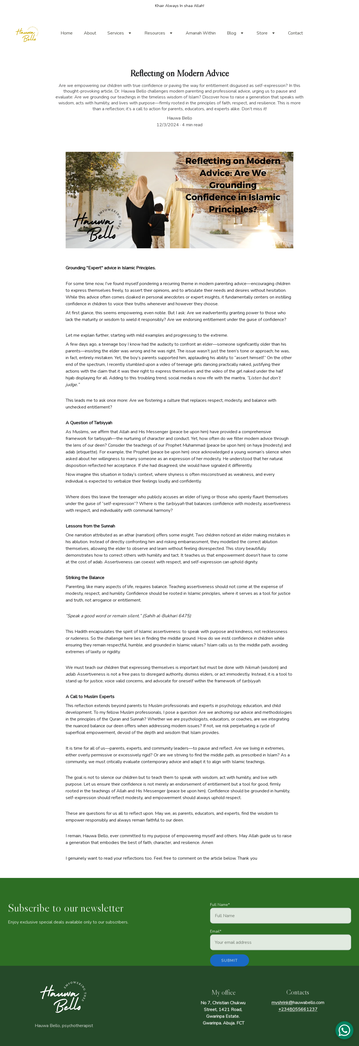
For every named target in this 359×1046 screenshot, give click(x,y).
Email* (215, 939)
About (90, 33)
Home (67, 33)
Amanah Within (201, 33)
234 (285, 1013)
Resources (154, 33)
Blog (231, 33)
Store (262, 33)
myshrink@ (282, 1006)
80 (292, 1013)
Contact (295, 33)
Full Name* (220, 913)
